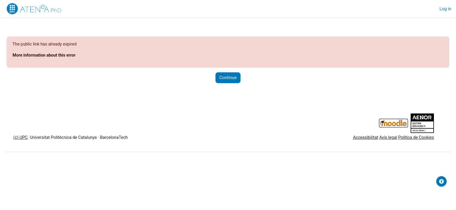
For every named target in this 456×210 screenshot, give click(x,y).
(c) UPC (34, 138)
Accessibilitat (349, 138)
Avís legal (372, 138)
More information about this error (59, 55)
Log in (445, 8)
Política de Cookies (401, 138)
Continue (228, 78)
